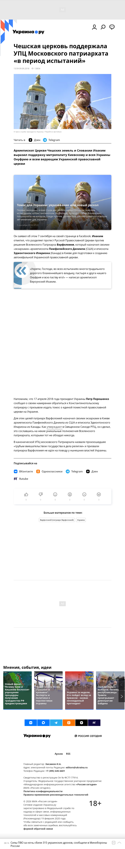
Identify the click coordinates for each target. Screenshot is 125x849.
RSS (68, 753)
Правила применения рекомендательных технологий (55, 794)
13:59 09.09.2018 (21, 68)
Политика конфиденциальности (42, 791)
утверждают (54, 427)
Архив (59, 753)
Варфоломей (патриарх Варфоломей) (57, 520)
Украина (81, 520)
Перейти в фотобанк (53, 132)
